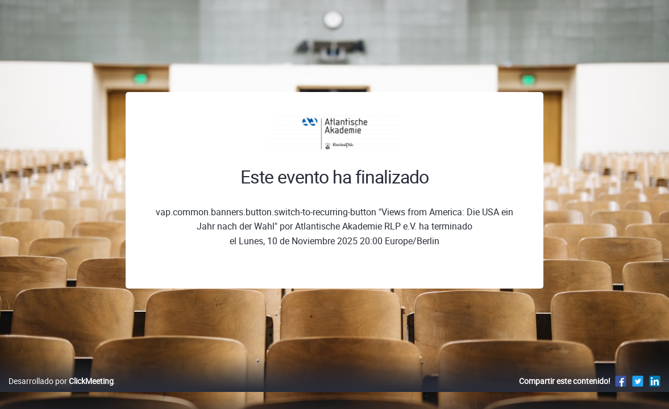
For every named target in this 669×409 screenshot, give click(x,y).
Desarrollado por (61, 392)
